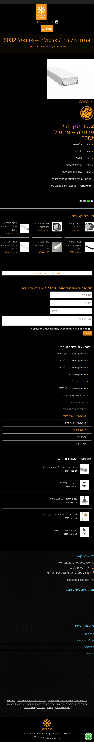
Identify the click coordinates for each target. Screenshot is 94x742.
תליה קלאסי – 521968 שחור (63, 499)
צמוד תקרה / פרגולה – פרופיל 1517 (73, 245)
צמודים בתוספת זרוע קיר (74, 409)
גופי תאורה (20, 704)
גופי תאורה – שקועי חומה (74, 395)
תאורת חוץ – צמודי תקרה (74, 416)
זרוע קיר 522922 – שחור (65, 530)
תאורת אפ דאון (34, 704)
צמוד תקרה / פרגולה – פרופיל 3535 (60, 467)
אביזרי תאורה (80, 443)
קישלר (50, 707)
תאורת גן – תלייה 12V (76, 374)
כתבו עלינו (41, 700)
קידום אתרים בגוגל (52, 738)
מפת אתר (89, 647)
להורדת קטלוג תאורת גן (47, 273)
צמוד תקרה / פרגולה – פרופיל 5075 (9, 245)
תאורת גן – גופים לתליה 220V (72, 388)
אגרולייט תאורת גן (59, 47)
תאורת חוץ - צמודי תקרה (40, 47)
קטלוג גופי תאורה (85, 640)
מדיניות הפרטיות (65, 329)
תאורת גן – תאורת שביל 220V (72, 367)
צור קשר (89, 653)
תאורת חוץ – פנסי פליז (75, 423)
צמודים (11, 700)
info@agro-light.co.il (78, 579)
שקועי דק (81, 436)
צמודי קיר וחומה (78, 402)
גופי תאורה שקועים (26, 700)
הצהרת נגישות (80, 700)
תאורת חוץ (60, 707)
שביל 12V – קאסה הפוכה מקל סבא (60, 514)
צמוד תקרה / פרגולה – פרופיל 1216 (9, 226)
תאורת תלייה (81, 704)
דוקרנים (69, 704)
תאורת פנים (29, 707)
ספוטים (60, 704)
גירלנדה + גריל (79, 381)
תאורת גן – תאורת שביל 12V (73, 360)
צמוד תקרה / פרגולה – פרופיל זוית (41, 245)
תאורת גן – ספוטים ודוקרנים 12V (71, 353)
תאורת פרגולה (79, 430)
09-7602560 (47, 22)
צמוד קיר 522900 (68, 483)
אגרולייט (67, 734)
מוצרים (51, 700)
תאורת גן (89, 633)
